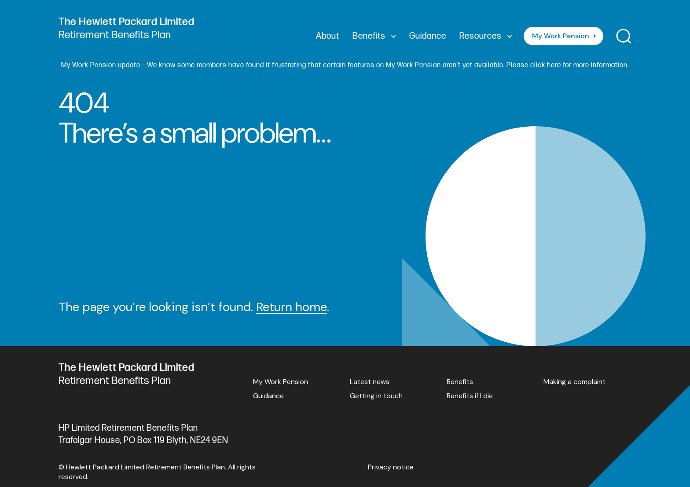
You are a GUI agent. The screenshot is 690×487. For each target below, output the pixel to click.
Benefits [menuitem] (374, 36)
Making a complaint (574, 381)
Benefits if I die (470, 395)
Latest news (369, 381)
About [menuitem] (327, 36)
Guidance (268, 395)
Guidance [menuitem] (427, 36)
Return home (291, 307)
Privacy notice (391, 467)
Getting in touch (376, 395)
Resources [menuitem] (485, 36)
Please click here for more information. (567, 65)
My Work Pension (560, 35)
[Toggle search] (623, 36)
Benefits (460, 381)
